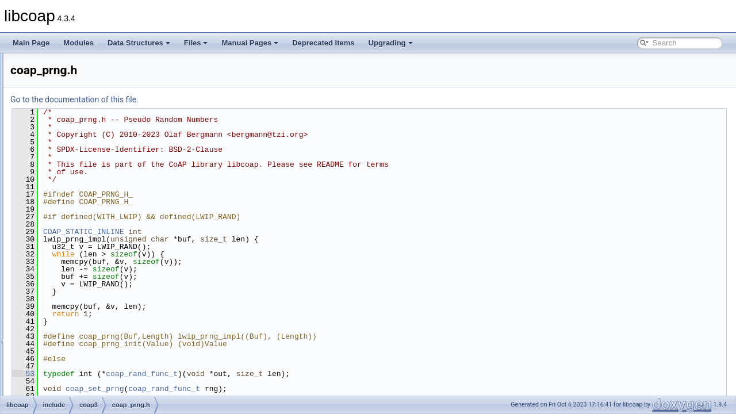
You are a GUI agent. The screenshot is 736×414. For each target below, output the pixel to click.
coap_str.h (81, 306)
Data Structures (139, 43)
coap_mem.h (85, 103)
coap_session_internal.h (103, 293)
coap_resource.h (91, 243)
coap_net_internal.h (96, 141)
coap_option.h (87, 167)
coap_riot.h (82, 268)
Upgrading (391, 43)
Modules (78, 43)
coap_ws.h (82, 394)
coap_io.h (80, 66)
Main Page (31, 43)
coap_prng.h (85, 230)
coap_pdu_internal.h (97, 217)
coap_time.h (84, 356)
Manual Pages (249, 43)
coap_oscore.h (88, 179)
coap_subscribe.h (93, 319)
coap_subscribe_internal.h (106, 331)
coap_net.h (82, 129)
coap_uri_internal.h (95, 382)
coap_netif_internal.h (97, 154)
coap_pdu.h (84, 205)
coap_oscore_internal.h (101, 192)
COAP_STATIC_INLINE (227, 232)
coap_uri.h (82, 369)
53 (167, 374)
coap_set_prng (238, 389)
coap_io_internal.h (94, 78)
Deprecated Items (323, 43)
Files (196, 43)
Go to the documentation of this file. (218, 99)
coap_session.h (89, 281)
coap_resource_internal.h (104, 255)
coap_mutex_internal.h (100, 116)
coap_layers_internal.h (100, 91)
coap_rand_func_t (285, 374)
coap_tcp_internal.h (96, 344)
